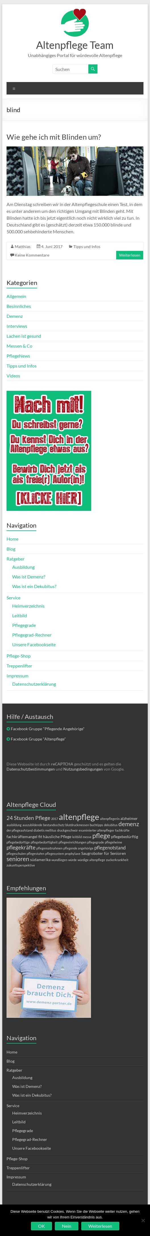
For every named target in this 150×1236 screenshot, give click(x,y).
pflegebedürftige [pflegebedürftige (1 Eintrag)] (18, 842)
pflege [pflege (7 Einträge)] (101, 836)
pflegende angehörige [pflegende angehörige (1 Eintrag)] (78, 848)
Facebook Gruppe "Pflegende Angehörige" (48, 728)
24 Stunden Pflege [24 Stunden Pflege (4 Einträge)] (28, 818)
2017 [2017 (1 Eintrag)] (54, 818)
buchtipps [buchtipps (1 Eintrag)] (96, 825)
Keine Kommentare (32, 255)
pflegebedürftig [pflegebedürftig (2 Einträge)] (124, 836)
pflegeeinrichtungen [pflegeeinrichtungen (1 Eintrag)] (72, 842)
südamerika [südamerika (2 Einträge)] (40, 859)
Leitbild (19, 615)
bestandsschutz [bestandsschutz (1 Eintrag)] (53, 825)
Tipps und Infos (86, 246)
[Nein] (143, 1220)
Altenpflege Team (75, 45)
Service (13, 597)
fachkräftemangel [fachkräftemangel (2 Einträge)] (22, 836)
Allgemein (16, 296)
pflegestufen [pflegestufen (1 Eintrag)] (35, 853)
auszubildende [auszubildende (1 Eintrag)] (32, 825)
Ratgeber (15, 558)
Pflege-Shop (19, 655)
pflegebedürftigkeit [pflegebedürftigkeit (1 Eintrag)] (44, 842)
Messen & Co (19, 346)
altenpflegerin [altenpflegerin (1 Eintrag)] (110, 818)
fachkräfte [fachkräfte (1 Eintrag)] (122, 830)
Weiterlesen (129, 255)
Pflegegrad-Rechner (31, 634)
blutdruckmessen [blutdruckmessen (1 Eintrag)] (77, 825)
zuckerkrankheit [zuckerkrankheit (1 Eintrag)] (117, 860)
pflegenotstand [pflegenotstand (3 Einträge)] (110, 848)
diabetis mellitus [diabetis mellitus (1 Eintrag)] (45, 830)
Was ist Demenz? (28, 576)
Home (12, 539)
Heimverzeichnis (28, 605)
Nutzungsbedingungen (83, 769)
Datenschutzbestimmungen (31, 769)
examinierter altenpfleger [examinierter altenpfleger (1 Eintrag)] (96, 830)
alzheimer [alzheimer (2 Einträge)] (129, 818)
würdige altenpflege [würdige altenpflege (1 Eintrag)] (91, 860)
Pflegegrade (24, 625)
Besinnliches (19, 306)
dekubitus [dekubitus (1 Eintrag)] (111, 825)
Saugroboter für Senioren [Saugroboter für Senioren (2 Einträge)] (103, 853)
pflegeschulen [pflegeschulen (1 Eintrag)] (16, 853)
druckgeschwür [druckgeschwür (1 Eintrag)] (67, 830)
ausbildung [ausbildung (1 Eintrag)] (14, 825)
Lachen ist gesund (24, 336)
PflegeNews (18, 355)
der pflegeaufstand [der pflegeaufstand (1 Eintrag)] (20, 830)
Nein (66, 1226)
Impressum (17, 675)
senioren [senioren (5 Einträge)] (18, 858)
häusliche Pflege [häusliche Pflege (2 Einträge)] (57, 836)
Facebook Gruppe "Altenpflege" (38, 738)
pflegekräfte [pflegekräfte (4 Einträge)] (21, 847)
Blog (11, 548)
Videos (13, 375)
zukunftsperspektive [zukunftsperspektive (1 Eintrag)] (21, 865)
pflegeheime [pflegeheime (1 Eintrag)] (113, 842)
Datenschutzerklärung (34, 684)
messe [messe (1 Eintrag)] (87, 837)
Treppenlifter (19, 665)
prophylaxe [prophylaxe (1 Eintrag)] (72, 853)
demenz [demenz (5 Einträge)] (128, 823)
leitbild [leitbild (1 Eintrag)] (77, 837)
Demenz (15, 316)
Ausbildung (23, 567)
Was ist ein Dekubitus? (34, 586)
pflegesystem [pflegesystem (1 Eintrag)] (54, 853)
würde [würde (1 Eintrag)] (72, 860)
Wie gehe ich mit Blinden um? (54, 136)
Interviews (17, 326)
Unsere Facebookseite (34, 644)
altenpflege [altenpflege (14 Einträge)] (79, 817)
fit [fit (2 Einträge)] (40, 836)
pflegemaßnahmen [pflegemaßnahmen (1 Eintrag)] (49, 848)
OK (41, 1226)
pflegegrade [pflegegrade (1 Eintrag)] (95, 842)
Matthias (22, 246)
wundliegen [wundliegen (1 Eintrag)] (59, 860)
